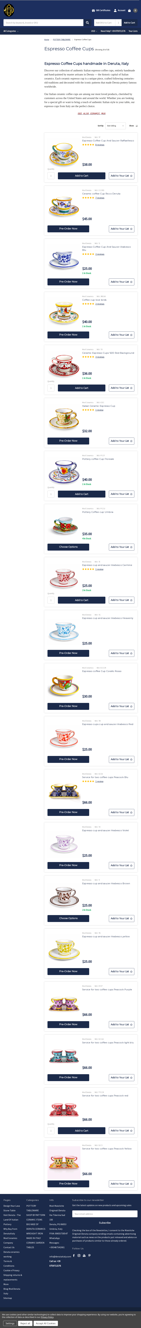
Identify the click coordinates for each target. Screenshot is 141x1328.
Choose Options (68, 547)
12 (137, 126)
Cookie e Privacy (11, 1270)
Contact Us (8, 1247)
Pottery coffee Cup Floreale (98, 459)
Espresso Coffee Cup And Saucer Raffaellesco (108, 140)
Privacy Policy (47, 1317)
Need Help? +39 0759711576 (113, 31)
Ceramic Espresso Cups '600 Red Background (108, 353)
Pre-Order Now (68, 228)
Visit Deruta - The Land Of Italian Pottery (12, 1220)
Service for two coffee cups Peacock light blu (108, 1042)
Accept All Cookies (46, 1323)
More (6, 1284)
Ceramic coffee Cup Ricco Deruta (101, 193)
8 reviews (99, 144)
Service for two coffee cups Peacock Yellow (107, 1148)
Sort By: (101, 126)
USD (94, 31)
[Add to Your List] (121, 175)
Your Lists (133, 31)
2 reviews (99, 254)
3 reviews (99, 356)
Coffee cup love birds (94, 299)
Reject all (25, 1323)
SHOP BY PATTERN (35, 1215)
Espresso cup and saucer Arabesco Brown (106, 883)
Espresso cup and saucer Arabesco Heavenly (107, 618)
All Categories (10, 31)
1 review (99, 409)
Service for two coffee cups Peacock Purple (107, 989)
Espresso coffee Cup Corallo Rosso (101, 671)
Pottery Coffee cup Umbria (97, 512)
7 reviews (99, 197)
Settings (10, 1323)
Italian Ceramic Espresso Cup (98, 406)
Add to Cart (129, 22)
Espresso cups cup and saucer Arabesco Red (107, 724)
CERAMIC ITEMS (34, 1219)
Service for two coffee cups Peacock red (105, 1095)
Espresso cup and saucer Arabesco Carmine (107, 565)
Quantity (50, 169)
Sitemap (7, 1298)
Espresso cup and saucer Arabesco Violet (105, 830)
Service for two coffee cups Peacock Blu (105, 777)
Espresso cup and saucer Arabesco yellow (106, 936)
